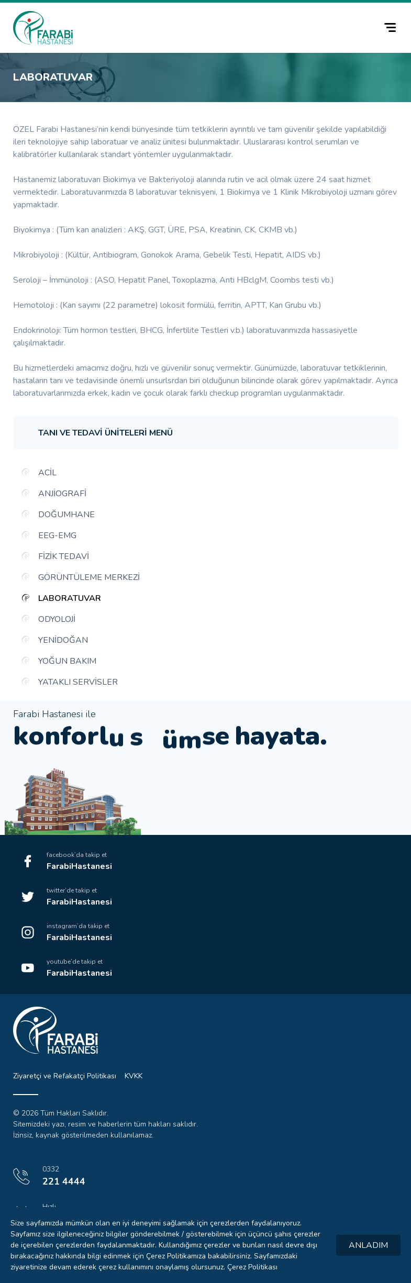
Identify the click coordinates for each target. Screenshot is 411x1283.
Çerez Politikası (252, 1267)
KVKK (133, 1076)
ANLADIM (368, 1245)
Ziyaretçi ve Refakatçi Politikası (64, 1076)
